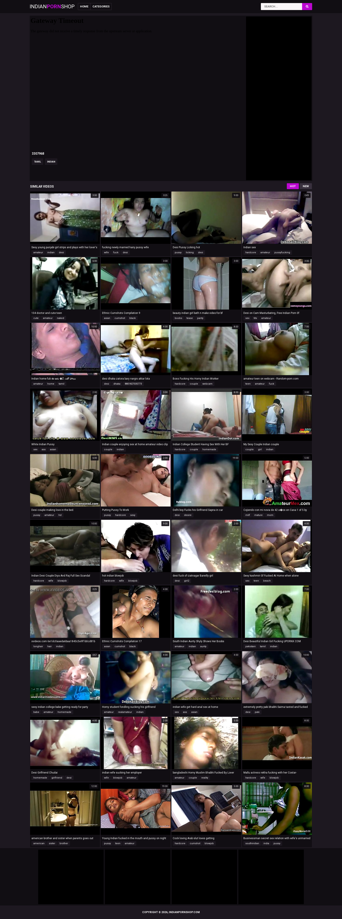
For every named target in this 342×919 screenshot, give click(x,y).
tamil (37, 161)
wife (106, 252)
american (38, 843)
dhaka (116, 383)
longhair (38, 646)
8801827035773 (133, 383)
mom (270, 515)
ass (44, 449)
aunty (203, 646)
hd (60, 515)
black (132, 318)
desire (188, 515)
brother (64, 843)
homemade (209, 449)
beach (267, 580)
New (306, 186)
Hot (293, 186)
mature (258, 515)
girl (260, 449)
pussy (178, 252)
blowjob (62, 580)
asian (107, 318)
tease (189, 318)
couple (194, 383)
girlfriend (56, 777)
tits (255, 318)
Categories (100, 6)
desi (61, 252)
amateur (38, 252)
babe (36, 712)
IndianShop (52, 6)
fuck (115, 252)
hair (49, 646)
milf (247, 515)
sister (52, 843)
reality (204, 777)
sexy (132, 515)
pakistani (250, 646)
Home (84, 6)
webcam (207, 383)
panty (200, 318)
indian (51, 161)
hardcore (250, 252)
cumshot (120, 318)
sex (247, 318)
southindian (252, 843)
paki (257, 712)
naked (60, 318)
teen (248, 383)
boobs (178, 318)
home (50, 383)
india (266, 843)
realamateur (125, 712)
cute (36, 318)
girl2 (186, 580)
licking (190, 252)
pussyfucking (282, 252)
